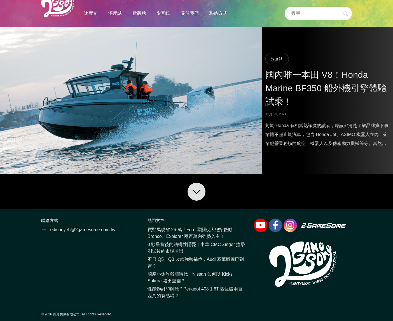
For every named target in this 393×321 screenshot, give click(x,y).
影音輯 (163, 13)
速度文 (90, 13)
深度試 (115, 13)
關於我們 (190, 13)
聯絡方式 (218, 13)
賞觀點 (139, 13)
